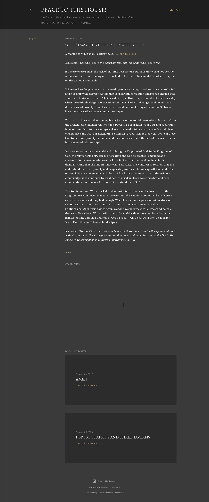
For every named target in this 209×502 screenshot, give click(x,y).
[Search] (175, 10)
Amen (81, 379)
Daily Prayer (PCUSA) (55, 23)
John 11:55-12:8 (128, 53)
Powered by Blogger (104, 481)
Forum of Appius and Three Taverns (113, 437)
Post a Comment (92, 385)
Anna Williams (113, 487)
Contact (87, 23)
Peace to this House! (73, 10)
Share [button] (32, 38)
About (75, 23)
